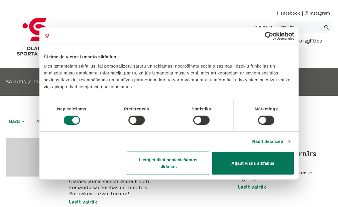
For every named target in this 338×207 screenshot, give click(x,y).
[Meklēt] (303, 27)
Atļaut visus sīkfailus (252, 163)
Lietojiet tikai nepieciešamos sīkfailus (168, 163)
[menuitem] (302, 41)
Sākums (16, 81)
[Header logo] (38, 37)
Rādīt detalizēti (267, 141)
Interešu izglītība (302, 41)
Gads (17, 121)
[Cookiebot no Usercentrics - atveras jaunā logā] (269, 36)
